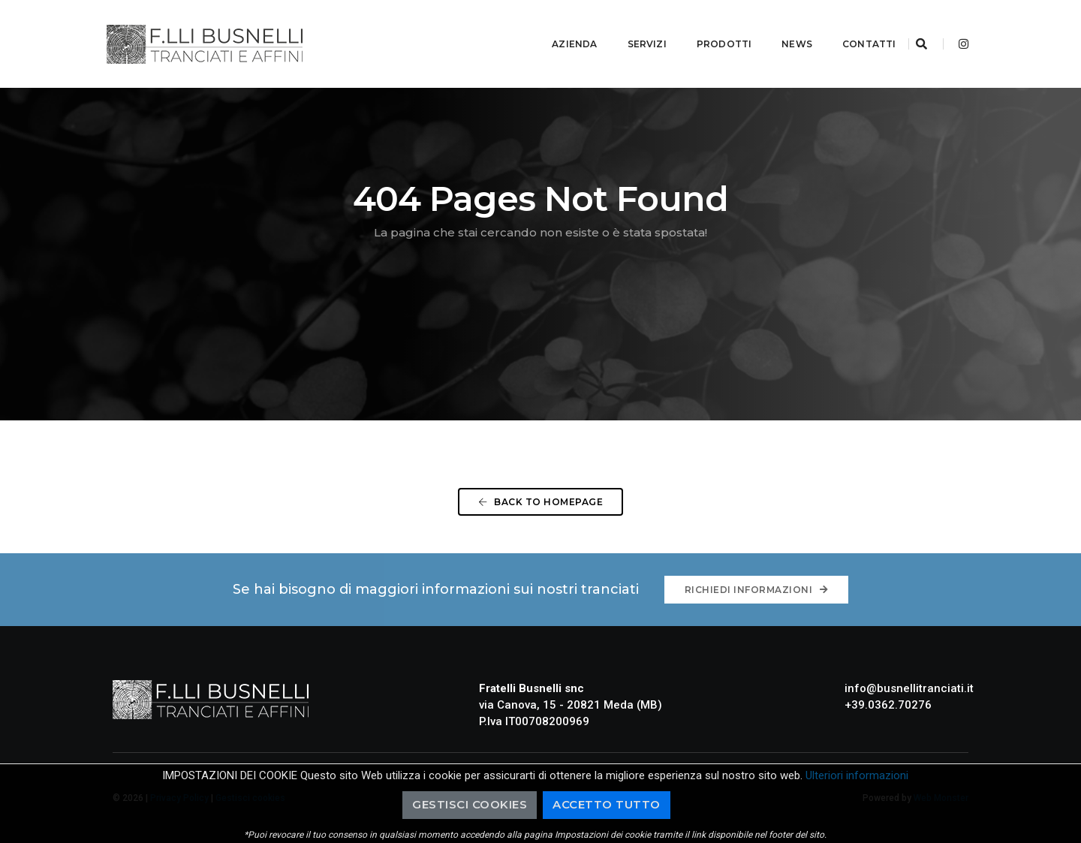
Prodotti (705, 26)
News (778, 26)
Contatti (851, 26)
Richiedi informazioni (757, 589)
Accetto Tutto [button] (607, 804)
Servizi (628, 26)
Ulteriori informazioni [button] (856, 775)
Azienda (556, 26)
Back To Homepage (540, 501)
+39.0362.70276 (888, 705)
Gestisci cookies (469, 804)
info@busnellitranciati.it (909, 688)
